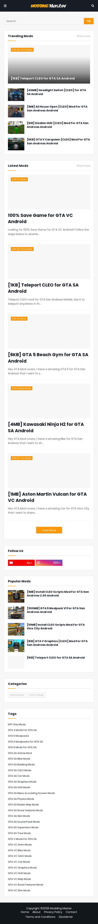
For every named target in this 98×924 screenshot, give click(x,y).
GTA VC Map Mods (19, 879)
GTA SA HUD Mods (19, 787)
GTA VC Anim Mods (20, 844)
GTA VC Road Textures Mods (25, 884)
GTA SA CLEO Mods (19, 770)
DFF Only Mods (17, 724)
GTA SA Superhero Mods (23, 827)
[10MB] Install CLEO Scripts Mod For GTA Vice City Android (56, 627)
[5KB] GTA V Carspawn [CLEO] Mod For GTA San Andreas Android (58, 141)
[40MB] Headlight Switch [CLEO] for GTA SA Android (56, 92)
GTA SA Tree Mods (19, 833)
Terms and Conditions (40, 917)
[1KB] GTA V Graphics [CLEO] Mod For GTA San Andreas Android (57, 643)
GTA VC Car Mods (19, 862)
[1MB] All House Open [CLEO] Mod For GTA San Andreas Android (57, 108)
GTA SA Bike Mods (19, 759)
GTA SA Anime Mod (20, 753)
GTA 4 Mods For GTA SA (22, 730)
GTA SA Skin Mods (19, 816)
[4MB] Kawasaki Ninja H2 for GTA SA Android (46, 427)
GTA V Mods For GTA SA (22, 839)
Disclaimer (66, 917)
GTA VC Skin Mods (19, 890)
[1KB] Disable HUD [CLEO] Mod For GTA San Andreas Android (58, 125)
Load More (49, 530)
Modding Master (61, 908)
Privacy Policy (53, 912)
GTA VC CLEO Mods (20, 856)
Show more (83, 36)
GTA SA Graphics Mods (22, 782)
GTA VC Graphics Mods (22, 867)
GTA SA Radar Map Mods (23, 804)
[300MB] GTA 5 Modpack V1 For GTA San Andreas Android (56, 610)
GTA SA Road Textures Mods (25, 810)
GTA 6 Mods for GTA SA (22, 747)
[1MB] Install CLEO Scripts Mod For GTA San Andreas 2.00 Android (58, 594)
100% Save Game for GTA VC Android (40, 218)
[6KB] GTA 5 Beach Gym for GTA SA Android (48, 358)
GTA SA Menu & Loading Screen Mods (31, 793)
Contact (71, 912)
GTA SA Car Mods (19, 776)
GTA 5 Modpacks (18, 736)
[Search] (44, 21)
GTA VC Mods (36, 694)
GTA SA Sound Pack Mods (24, 822)
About (36, 912)
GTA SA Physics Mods (21, 799)
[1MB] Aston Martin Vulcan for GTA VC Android (47, 497)
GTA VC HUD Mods (19, 873)
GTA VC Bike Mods (19, 850)
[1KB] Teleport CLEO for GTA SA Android (43, 78)
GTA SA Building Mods (21, 764)
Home (25, 912)
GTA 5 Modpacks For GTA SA (25, 741)
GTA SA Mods (17, 694)
